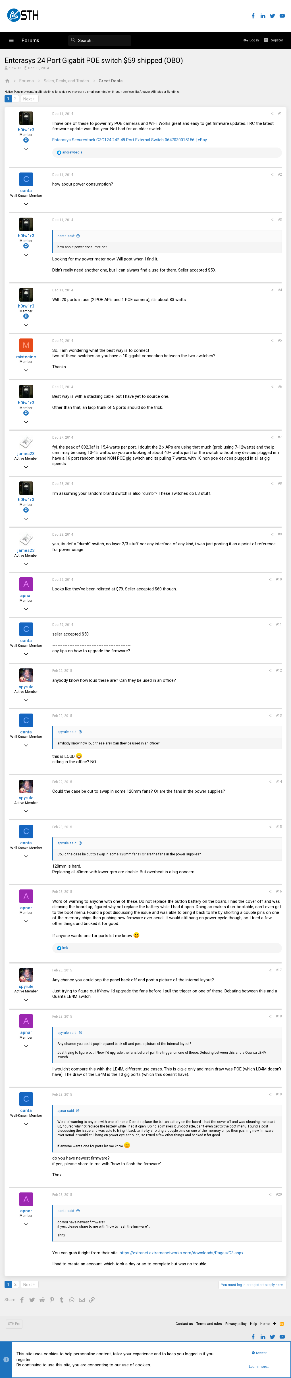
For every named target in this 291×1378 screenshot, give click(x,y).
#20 (278, 1194)
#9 (279, 534)
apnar (27, 595)
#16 (278, 891)
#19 (278, 1094)
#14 (278, 782)
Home (265, 1324)
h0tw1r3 (16, 68)
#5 (279, 340)
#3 (279, 220)
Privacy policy (236, 1324)
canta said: (67, 236)
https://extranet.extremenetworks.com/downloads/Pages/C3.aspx (182, 1252)
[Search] (88, 40)
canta (27, 190)
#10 (278, 579)
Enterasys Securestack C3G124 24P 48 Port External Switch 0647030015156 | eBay (130, 139)
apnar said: (67, 1111)
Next (28, 99)
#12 (278, 670)
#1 (279, 113)
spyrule (27, 686)
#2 (279, 174)
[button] (11, 40)
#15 (278, 827)
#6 (279, 387)
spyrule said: (68, 732)
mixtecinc (27, 356)
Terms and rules (209, 1324)
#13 (278, 716)
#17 (278, 970)
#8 (279, 483)
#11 (278, 624)
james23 (27, 453)
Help (253, 1324)
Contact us (184, 1324)
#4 (279, 290)
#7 (279, 437)
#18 (278, 1016)
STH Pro (14, 1324)
